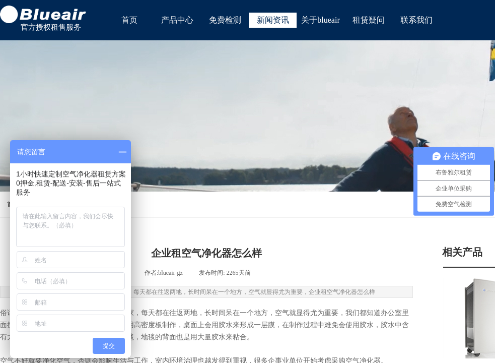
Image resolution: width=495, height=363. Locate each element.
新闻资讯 (273, 20)
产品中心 (177, 20)
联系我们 (416, 20)
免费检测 (225, 20)
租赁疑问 (368, 20)
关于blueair (320, 20)
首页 (129, 20)
